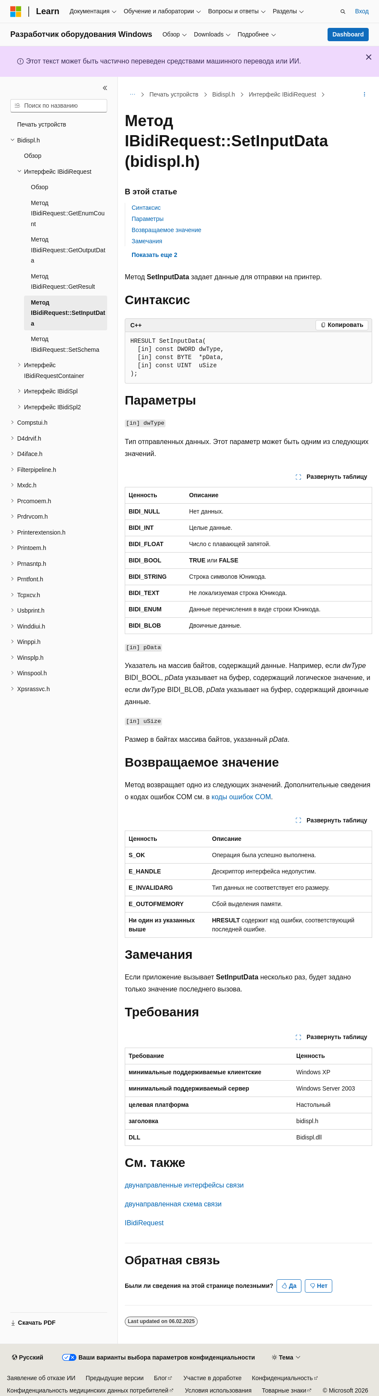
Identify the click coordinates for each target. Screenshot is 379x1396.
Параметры (148, 218)
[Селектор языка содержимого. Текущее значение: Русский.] (27, 1358)
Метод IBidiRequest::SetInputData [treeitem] (68, 313)
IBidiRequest (144, 1223)
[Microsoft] (15, 11)
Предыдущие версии (115, 1378)
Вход (362, 11)
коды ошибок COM (241, 797)
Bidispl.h (223, 94)
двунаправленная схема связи (173, 1204)
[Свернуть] (105, 88)
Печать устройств (174, 94)
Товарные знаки (284, 1390)
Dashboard (348, 34)
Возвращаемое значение (167, 230)
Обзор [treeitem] (32, 155)
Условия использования (218, 1390)
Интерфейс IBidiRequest (282, 94)
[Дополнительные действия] (364, 95)
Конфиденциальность (282, 1378)
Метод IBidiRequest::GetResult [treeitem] (63, 281)
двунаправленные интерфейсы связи (184, 1185)
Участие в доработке (212, 1378)
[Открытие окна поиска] (343, 11)
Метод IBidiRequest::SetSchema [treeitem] (65, 344)
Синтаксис (146, 207)
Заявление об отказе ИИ (41, 1378)
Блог (160, 1378)
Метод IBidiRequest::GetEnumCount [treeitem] (68, 213)
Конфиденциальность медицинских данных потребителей (87, 1390)
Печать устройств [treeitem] (41, 124)
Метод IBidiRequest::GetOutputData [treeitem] (68, 250)
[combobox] (58, 106)
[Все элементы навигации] (132, 95)
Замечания (147, 241)
